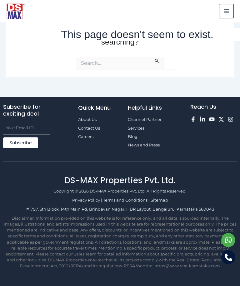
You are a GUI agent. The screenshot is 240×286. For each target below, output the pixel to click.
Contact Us (89, 128)
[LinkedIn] (202, 119)
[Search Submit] (157, 60)
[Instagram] (230, 119)
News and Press (144, 145)
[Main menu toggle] (226, 11)
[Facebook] (193, 119)
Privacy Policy (86, 200)
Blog (133, 136)
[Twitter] (221, 119)
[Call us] (228, 257)
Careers (85, 136)
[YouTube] (212, 119)
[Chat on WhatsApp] (228, 240)
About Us (87, 119)
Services (136, 128)
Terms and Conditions (125, 200)
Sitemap (159, 200)
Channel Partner (145, 119)
